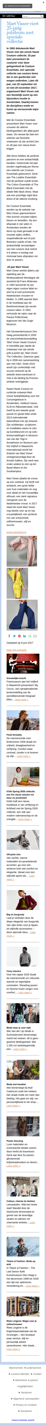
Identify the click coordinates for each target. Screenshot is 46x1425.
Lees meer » (21, 699)
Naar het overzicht (16, 650)
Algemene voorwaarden (26, 1398)
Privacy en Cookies (26, 1404)
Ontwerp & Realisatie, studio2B (23, 1420)
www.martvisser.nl (16, 532)
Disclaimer (26, 1411)
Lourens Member (20, 1374)
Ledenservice (34, 1367)
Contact (37, 1374)
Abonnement (16, 1367)
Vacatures (26, 1392)
